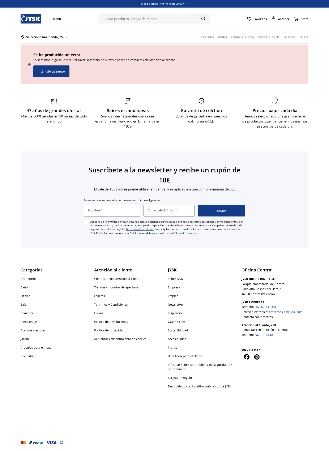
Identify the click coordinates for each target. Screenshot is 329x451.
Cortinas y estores (33, 330)
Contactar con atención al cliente (117, 279)
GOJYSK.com (176, 322)
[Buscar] (203, 18)
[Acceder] (280, 18)
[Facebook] (247, 357)
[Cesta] (301, 19)
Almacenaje (29, 322)
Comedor (27, 313)
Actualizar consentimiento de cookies (120, 339)
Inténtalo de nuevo (51, 71)
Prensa (173, 347)
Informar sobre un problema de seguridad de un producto (200, 367)
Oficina (25, 296)
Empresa (174, 287)
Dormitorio (28, 279)
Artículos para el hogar (37, 347)
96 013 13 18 (264, 335)
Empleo (173, 296)
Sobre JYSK (175, 279)
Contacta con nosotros (257, 317)
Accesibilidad (177, 339)
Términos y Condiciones (140, 229)
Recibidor (27, 356)
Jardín (25, 339)
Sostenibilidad (178, 330)
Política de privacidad (109, 330)
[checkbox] (86, 222)
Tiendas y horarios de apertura (116, 287)
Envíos (98, 313)
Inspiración (176, 313)
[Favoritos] (257, 19)
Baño (24, 287)
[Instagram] (257, 357)
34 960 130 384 (266, 307)
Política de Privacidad (185, 233)
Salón (24, 304)
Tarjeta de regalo (180, 378)
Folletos (99, 296)
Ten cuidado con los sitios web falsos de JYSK (199, 386)
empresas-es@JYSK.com (286, 312)
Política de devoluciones (111, 322)
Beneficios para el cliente (185, 356)
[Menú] (53, 19)
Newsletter (175, 304)
